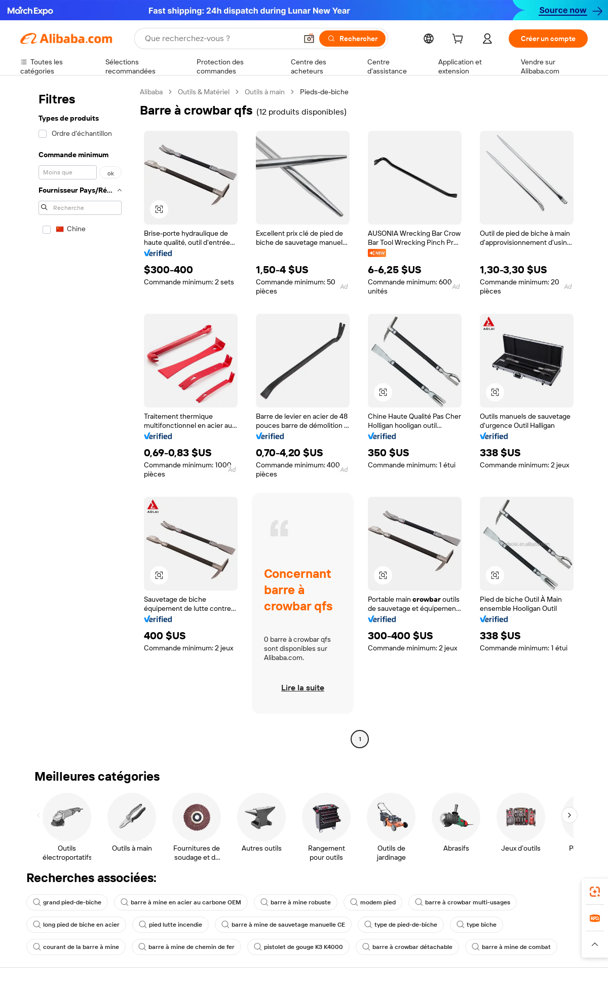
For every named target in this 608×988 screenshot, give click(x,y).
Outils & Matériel (204, 92)
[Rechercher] (352, 38)
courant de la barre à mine (76, 947)
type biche (477, 925)
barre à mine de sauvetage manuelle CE (283, 925)
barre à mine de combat (511, 947)
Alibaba (151, 92)
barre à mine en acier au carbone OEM (181, 902)
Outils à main (265, 92)
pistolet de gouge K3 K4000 (298, 947)
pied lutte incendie (170, 925)
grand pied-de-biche (67, 902)
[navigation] (77, 416)
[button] (309, 38)
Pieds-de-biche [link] (324, 92)
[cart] (459, 40)
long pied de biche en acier (76, 925)
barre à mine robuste (295, 902)
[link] (595, 892)
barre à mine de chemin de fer (186, 947)
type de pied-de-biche (400, 925)
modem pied (373, 902)
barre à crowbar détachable (407, 947)
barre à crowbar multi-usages (462, 902)
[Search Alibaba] (220, 38)
